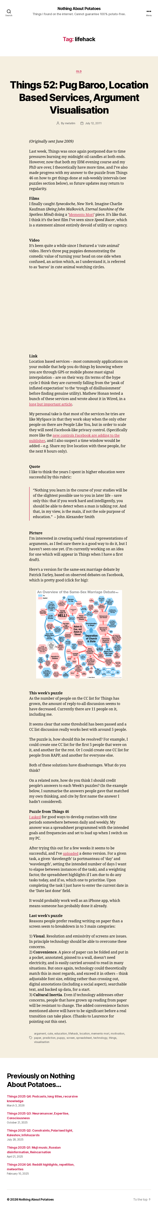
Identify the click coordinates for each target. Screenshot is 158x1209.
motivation (118, 1034)
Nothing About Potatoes (79, 9)
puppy (61, 1038)
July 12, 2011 (93, 123)
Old (79, 71)
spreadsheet (84, 1038)
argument (40, 1034)
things (113, 1038)
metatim (70, 123)
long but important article (51, 404)
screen (71, 1038)
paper (37, 1038)
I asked (35, 817)
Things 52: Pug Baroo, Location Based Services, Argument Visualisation (79, 97)
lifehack (74, 1034)
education (61, 1034)
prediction (49, 1038)
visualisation (42, 1042)
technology (101, 1038)
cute (50, 1034)
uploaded (71, 853)
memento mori (101, 1034)
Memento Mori (82, 215)
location (85, 1034)
